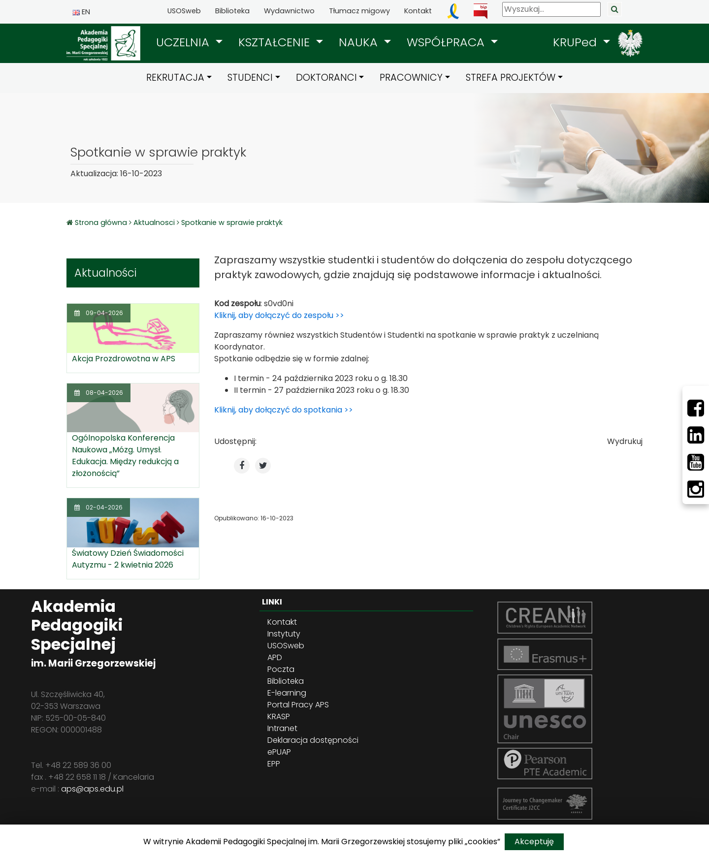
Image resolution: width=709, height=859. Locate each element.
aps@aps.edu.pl (92, 789)
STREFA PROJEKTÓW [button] (510, 77)
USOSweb (184, 11)
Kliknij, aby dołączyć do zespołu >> (279, 315)
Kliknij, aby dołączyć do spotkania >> (283, 409)
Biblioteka (232, 11)
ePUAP (279, 752)
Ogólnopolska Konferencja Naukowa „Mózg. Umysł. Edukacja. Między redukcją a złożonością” (125, 455)
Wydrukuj (625, 441)
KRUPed (576, 42)
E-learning (286, 693)
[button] (189, 42)
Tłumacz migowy (359, 11)
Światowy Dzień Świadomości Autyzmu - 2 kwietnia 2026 (128, 559)
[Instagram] (695, 489)
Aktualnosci (154, 222)
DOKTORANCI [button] (326, 77)
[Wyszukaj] (551, 9)
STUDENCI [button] (250, 77)
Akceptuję (534, 841)
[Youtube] (695, 462)
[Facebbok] (695, 408)
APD (274, 657)
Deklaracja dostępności (312, 740)
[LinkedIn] (695, 435)
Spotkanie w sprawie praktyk (232, 222)
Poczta (280, 669)
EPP (273, 763)
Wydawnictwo (289, 11)
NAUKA (360, 42)
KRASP (278, 716)
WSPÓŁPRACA (447, 42)
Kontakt (418, 11)
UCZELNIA (184, 42)
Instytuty (283, 633)
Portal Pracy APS (298, 704)
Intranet (282, 728)
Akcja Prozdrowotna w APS (123, 358)
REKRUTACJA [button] (175, 77)
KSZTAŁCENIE (275, 42)
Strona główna (102, 222)
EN (81, 12)
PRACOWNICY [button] (411, 77)
